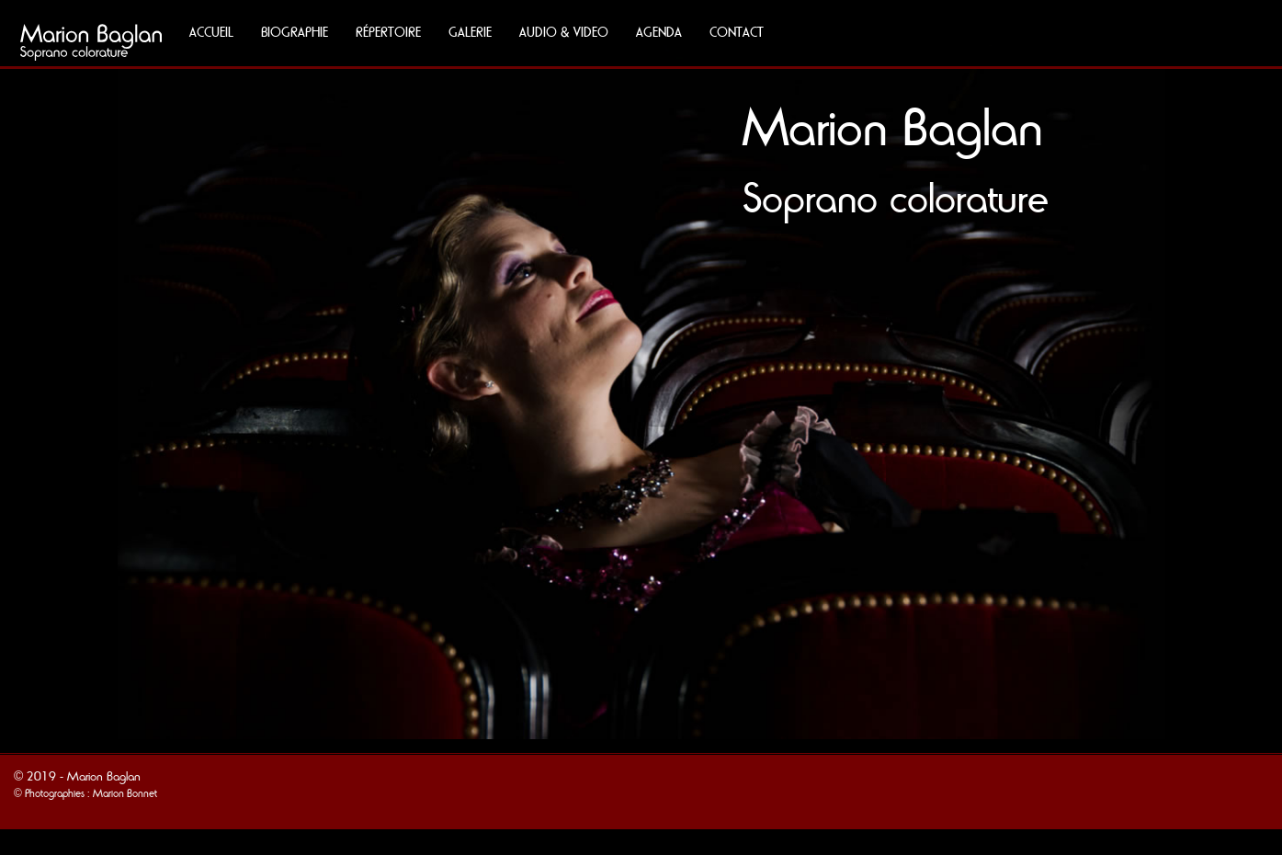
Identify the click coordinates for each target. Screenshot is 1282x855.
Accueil (211, 33)
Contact (736, 33)
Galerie (470, 33)
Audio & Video (563, 33)
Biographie (294, 33)
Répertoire (388, 33)
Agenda (659, 33)
